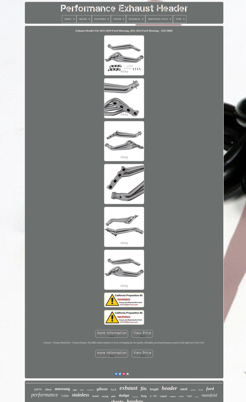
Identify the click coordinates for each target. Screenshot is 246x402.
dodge (124, 396)
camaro (173, 396)
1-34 (153, 396)
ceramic (90, 390)
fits (144, 388)
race (82, 390)
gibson (102, 389)
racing (105, 396)
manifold (209, 395)
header (169, 388)
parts (38, 389)
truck (197, 397)
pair (113, 396)
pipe (75, 390)
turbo (181, 396)
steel (183, 389)
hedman (135, 397)
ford (210, 388)
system (193, 390)
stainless (80, 395)
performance (44, 395)
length (154, 389)
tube (65, 396)
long (144, 396)
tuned (95, 396)
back (113, 389)
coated (163, 396)
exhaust (128, 388)
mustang (62, 388)
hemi (201, 390)
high (189, 396)
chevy (48, 389)
